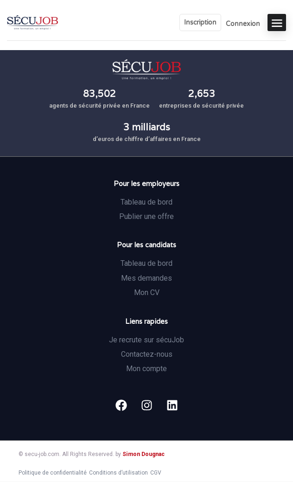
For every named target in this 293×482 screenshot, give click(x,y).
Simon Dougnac (143, 454)
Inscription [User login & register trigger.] (200, 22)
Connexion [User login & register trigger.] (243, 24)
